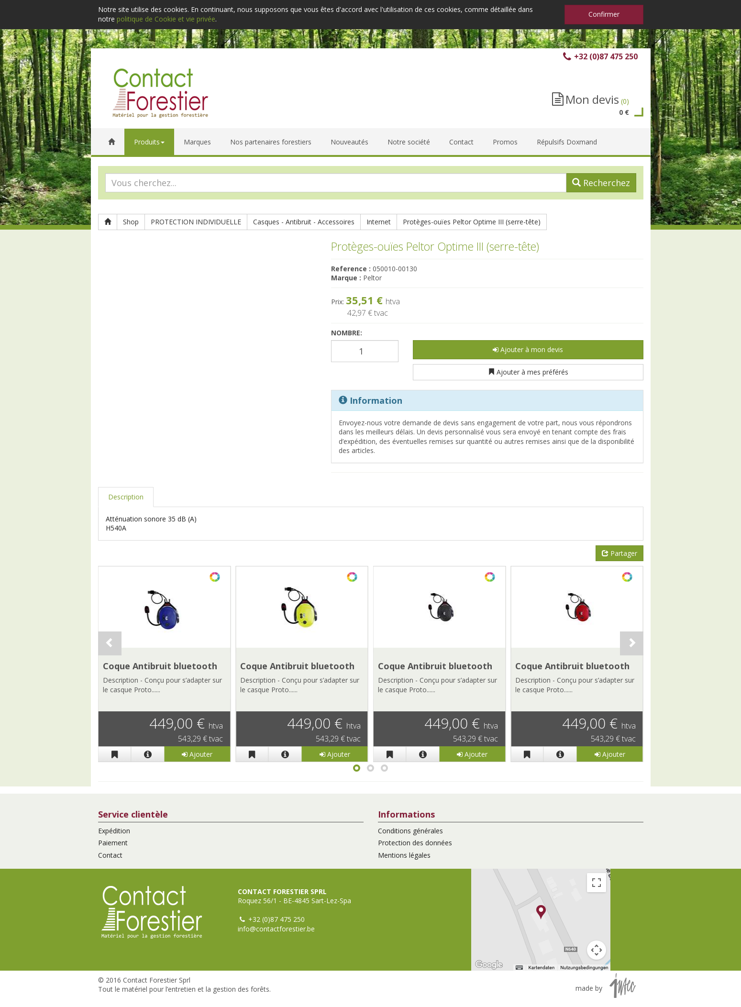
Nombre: (346, 332)
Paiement (113, 842)
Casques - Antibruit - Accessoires (303, 221)
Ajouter (197, 754)
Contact (110, 855)
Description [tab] (126, 496)
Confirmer (603, 14)
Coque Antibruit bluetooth (160, 666)
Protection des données (415, 842)
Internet (378, 221)
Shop (131, 221)
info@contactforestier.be (276, 928)
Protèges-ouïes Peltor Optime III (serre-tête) (472, 221)
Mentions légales (404, 855)
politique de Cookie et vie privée (166, 18)
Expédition (114, 830)
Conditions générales (410, 830)
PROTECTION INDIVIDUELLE (196, 221)
